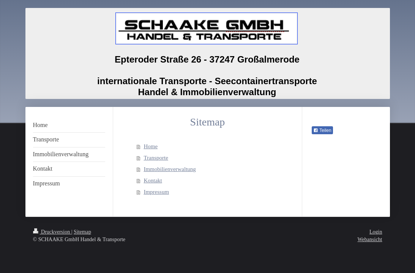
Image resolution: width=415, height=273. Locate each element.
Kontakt (153, 180)
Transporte (156, 158)
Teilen (322, 130)
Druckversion (52, 232)
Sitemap (82, 232)
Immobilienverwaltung (170, 169)
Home (151, 146)
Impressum (156, 192)
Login (375, 232)
